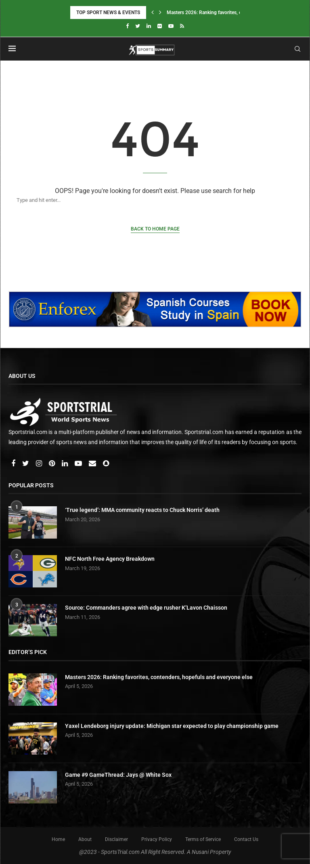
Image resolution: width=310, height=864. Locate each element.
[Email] (93, 464)
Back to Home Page (155, 229)
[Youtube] (171, 26)
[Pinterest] (52, 464)
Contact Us (246, 839)
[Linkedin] (149, 26)
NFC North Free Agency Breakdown (110, 559)
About (85, 839)
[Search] (147, 200)
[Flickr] (159, 26)
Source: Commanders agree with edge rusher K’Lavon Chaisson (146, 607)
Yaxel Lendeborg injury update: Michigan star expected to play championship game (172, 726)
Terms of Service (203, 839)
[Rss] (182, 26)
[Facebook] (127, 26)
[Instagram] (39, 464)
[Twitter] (137, 26)
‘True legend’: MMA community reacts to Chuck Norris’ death (142, 510)
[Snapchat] (106, 464)
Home (58, 839)
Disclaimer (116, 839)
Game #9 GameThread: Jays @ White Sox (118, 775)
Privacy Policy (156, 839)
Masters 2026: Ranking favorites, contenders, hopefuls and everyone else (159, 677)
